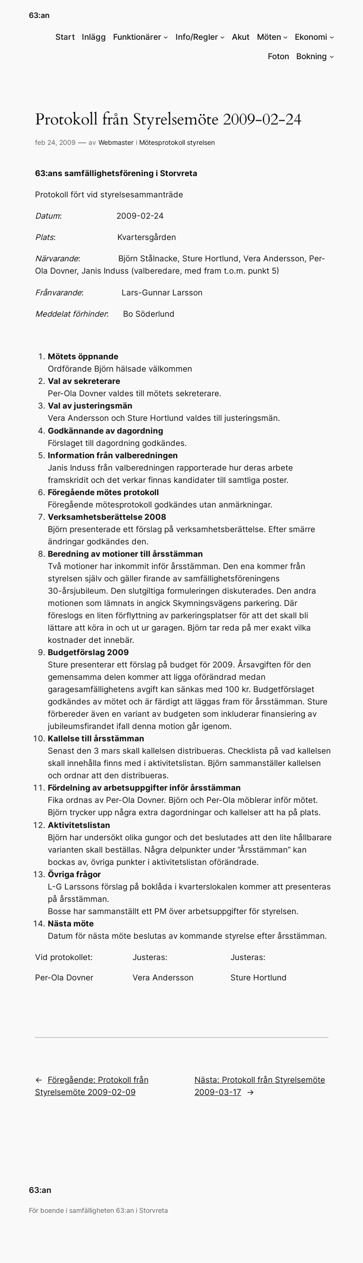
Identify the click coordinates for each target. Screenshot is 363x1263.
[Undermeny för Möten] (285, 37)
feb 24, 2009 (55, 142)
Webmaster (115, 142)
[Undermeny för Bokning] (331, 56)
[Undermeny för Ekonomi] (331, 37)
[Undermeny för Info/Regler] (222, 37)
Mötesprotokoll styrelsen (177, 142)
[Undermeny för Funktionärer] (165, 37)
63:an (39, 15)
